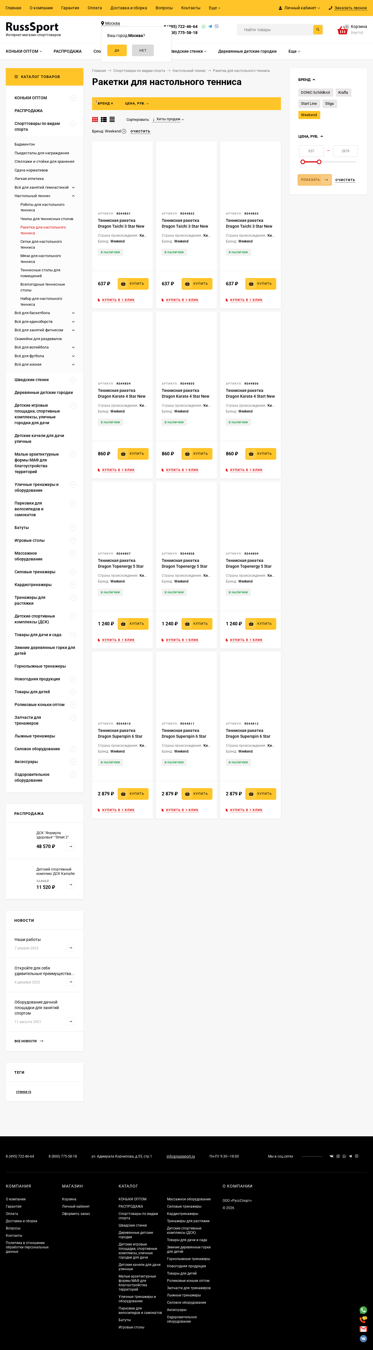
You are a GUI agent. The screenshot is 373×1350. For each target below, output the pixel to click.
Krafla (343, 92)
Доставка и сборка (128, 8)
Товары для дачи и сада (187, 1240)
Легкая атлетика (29, 178)
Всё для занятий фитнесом (39, 330)
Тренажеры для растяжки (188, 1221)
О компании (41, 8)
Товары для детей (182, 1273)
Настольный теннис (32, 196)
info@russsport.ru (181, 1156)
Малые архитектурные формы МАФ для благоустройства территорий (137, 1282)
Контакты (190, 8)
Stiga (329, 103)
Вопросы (164, 8)
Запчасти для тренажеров (189, 1288)
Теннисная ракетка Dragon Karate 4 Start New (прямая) (250, 396)
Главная (13, 8)
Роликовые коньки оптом (188, 1281)
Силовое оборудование (186, 1303)
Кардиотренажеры (182, 1214)
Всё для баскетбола (32, 313)
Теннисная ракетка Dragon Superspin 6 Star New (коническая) (184, 736)
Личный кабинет (76, 1206)
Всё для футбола (29, 356)
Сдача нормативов (31, 170)
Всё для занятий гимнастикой (42, 187)
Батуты (125, 1320)
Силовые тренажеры (184, 1206)
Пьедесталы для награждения (42, 153)
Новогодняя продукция (186, 1266)
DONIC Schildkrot (315, 92)
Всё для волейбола (32, 347)
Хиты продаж (166, 119)
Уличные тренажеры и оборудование (137, 1299)
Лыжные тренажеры (184, 1295)
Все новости (29, 1041)
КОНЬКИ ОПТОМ (132, 1199)
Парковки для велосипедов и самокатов (140, 1310)
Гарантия (70, 8)
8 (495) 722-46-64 (181, 26)
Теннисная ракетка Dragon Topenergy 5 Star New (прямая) (249, 566)
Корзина (69, 1199)
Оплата (95, 8)
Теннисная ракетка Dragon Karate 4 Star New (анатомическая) (121, 396)
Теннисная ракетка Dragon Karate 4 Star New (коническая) (185, 396)
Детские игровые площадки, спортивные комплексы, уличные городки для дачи (138, 1250)
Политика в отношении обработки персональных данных (27, 1247)
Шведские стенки (133, 1225)
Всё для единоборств (33, 321)
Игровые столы (131, 1327)
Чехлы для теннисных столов (46, 219)
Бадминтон (25, 144)
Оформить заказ (76, 1214)
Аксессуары (176, 1310)
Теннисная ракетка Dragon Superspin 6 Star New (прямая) (248, 736)
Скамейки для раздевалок (38, 339)
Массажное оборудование (189, 1199)
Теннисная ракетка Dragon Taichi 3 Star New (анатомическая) (121, 226)
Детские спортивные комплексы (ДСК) (184, 1230)
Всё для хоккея (28, 364)
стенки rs (23, 1092)
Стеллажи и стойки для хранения (44, 161)
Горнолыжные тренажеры (188, 1259)
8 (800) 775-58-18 (181, 32)
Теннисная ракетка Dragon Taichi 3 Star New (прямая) (249, 226)
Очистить (345, 180)
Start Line (309, 103)
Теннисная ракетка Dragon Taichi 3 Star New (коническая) (185, 226)
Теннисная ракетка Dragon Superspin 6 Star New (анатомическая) (120, 736)
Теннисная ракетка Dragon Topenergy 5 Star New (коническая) (184, 566)
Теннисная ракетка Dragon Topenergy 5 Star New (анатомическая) (121, 566)
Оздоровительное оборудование (182, 1319)
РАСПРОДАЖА (131, 1206)
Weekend (309, 115)
